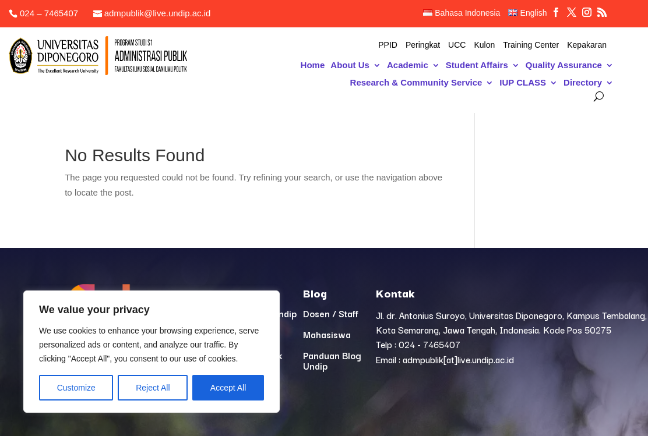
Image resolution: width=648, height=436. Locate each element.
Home (313, 65)
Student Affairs (477, 65)
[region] (151, 351)
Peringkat (423, 45)
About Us (349, 65)
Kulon (484, 45)
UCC (457, 45)
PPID (387, 45)
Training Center (531, 45)
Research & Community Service (416, 83)
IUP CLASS (522, 83)
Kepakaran (587, 45)
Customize (76, 387)
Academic (407, 65)
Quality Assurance (564, 65)
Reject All (153, 387)
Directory (583, 83)
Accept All (228, 387)
